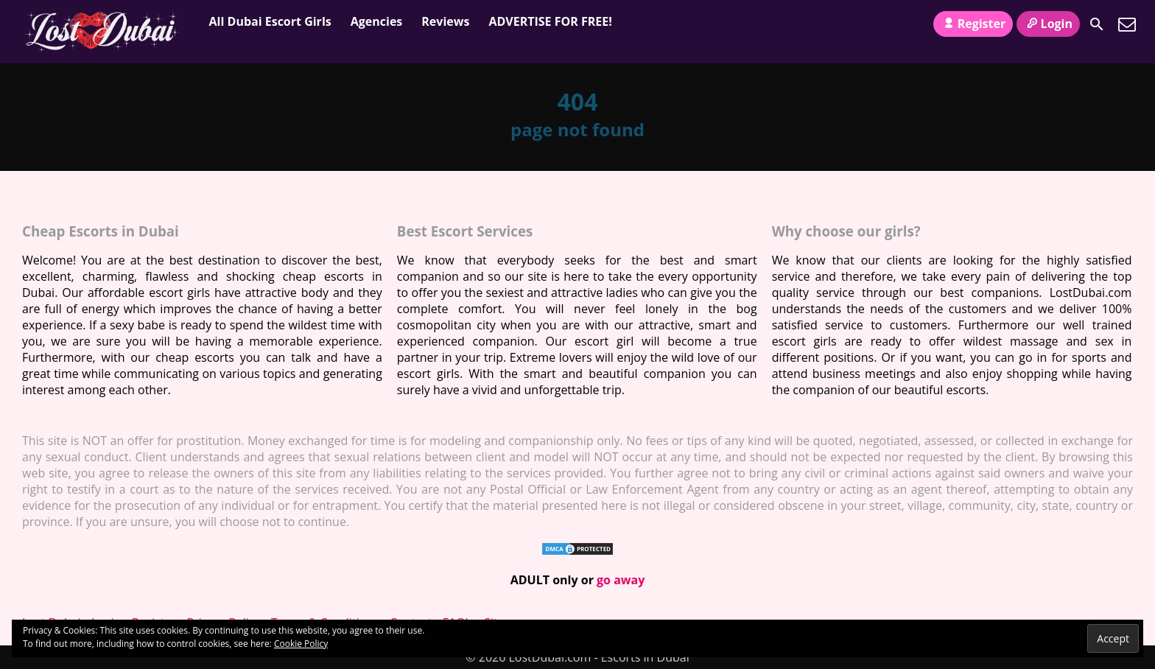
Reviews (445, 21)
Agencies (377, 21)
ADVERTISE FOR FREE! (549, 21)
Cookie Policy (301, 643)
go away (621, 580)
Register (973, 23)
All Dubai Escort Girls (270, 21)
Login (1048, 23)
